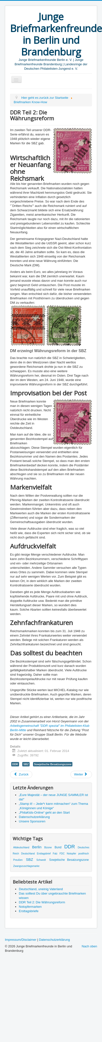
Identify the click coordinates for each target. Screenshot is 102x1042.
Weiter (81, 774)
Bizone (48, 847)
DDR (15, 764)
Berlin (36, 847)
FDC (62, 853)
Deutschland (28, 853)
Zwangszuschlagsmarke (26, 866)
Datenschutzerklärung (54, 939)
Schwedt (41, 860)
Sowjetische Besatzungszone (52, 764)
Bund (58, 847)
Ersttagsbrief (44, 853)
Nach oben (89, 946)
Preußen (18, 860)
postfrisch (83, 853)
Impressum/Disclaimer (20, 939)
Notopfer (71, 853)
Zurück (21, 774)
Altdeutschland (21, 847)
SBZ (26, 764)
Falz (55, 853)
